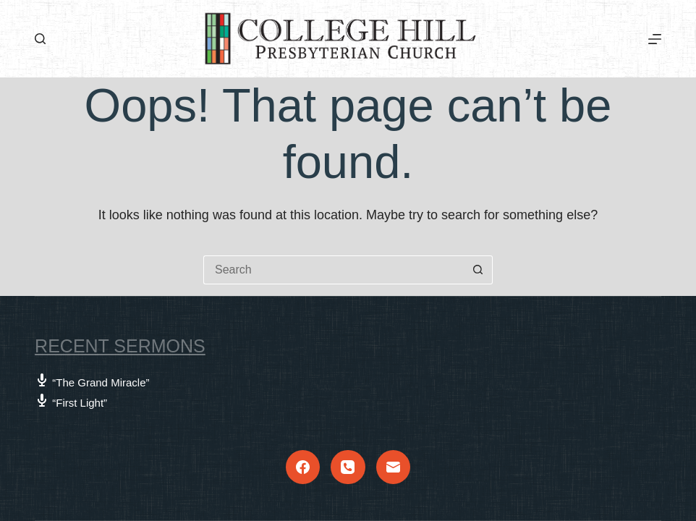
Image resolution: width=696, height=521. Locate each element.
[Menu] (654, 39)
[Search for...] (333, 269)
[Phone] (348, 467)
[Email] (393, 467)
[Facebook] (303, 467)
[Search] (40, 38)
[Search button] (478, 269)
